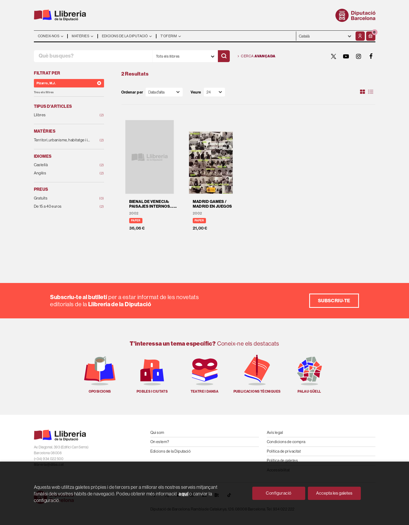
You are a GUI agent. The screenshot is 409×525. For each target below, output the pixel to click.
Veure (196, 92)
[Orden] (164, 92)
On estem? (159, 441)
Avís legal (275, 432)
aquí (183, 494)
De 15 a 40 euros (62, 206)
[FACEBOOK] (371, 56)
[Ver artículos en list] (370, 92)
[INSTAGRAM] (358, 56)
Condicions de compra (286, 441)
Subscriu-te (334, 301)
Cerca (257, 56)
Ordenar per (132, 92)
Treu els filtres (44, 92)
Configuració (278, 493)
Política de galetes (282, 460)
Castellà (62, 165)
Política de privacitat (284, 451)
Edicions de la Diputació (170, 451)
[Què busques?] (93, 56)
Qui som (157, 432)
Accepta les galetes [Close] (334, 493)
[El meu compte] (360, 36)
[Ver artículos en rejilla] (362, 92)
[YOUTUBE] (346, 56)
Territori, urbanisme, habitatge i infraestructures (62, 140)
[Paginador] (214, 92)
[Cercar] (224, 56)
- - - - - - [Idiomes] (325, 36)
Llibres (62, 115)
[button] (370, 36)
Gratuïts (62, 198)
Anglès (62, 173)
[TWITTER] (334, 56)
